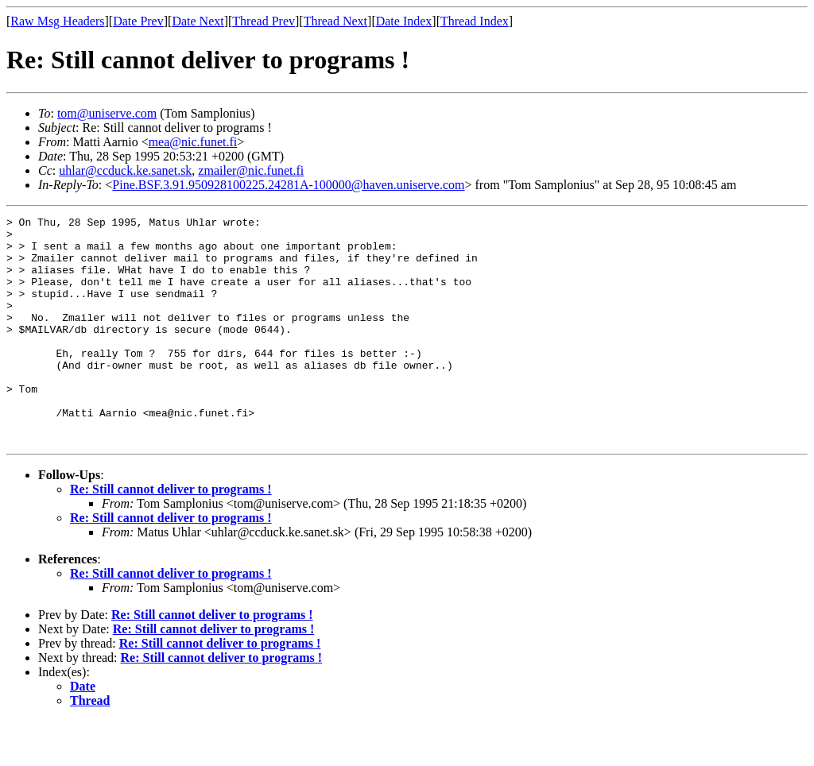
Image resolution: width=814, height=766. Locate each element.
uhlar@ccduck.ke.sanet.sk (125, 170)
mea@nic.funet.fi (193, 142)
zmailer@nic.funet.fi (251, 170)
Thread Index (474, 21)
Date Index (404, 21)
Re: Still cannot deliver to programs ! (171, 534)
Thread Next (335, 21)
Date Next (197, 21)
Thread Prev (263, 21)
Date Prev (138, 21)
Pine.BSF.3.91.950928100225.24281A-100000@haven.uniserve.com (288, 185)
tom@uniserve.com (107, 113)
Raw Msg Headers (57, 21)
